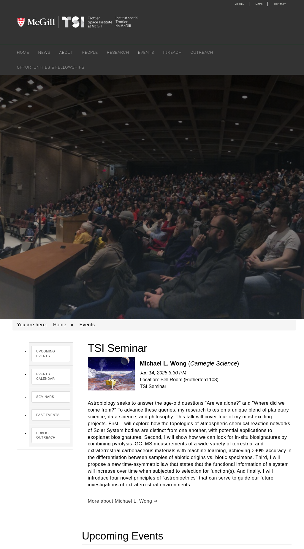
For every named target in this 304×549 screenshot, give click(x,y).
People (90, 52)
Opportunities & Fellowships (50, 67)
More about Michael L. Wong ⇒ (123, 501)
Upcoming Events (45, 353)
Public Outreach (45, 435)
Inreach (172, 52)
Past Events (47, 415)
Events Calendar (45, 376)
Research (118, 52)
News (44, 52)
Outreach (202, 52)
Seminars (45, 396)
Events (146, 52)
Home (23, 52)
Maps (259, 4)
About (66, 52)
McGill (239, 4)
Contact (280, 4)
